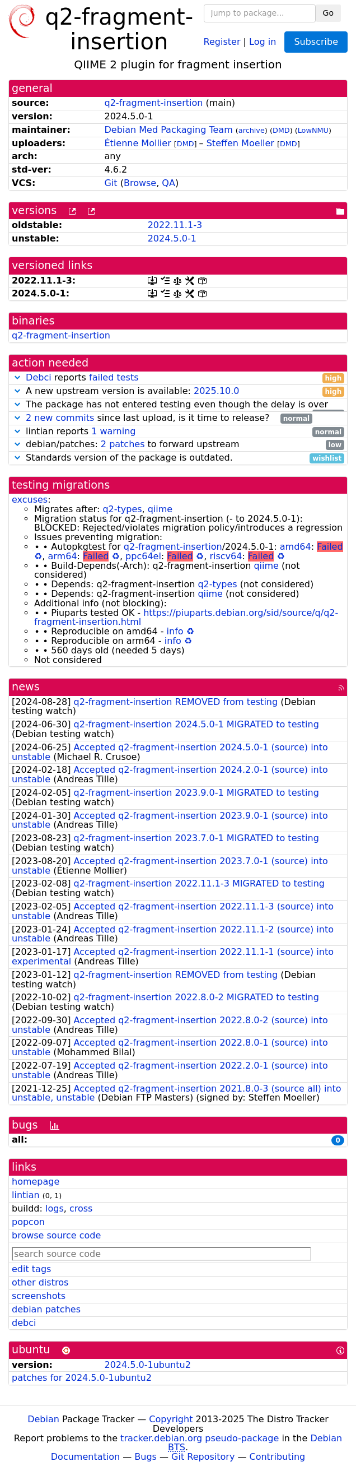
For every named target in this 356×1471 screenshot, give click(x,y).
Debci (38, 377)
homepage (35, 1181)
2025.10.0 (216, 391)
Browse (140, 183)
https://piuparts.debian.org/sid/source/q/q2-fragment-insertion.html (186, 617)
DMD (281, 130)
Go (328, 12)
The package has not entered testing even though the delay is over (178, 405)
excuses (30, 499)
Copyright (171, 1419)
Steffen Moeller (240, 143)
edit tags (31, 1269)
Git (110, 183)
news (26, 686)
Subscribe (316, 41)
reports (178, 378)
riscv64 (225, 556)
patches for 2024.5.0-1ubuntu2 (82, 1377)
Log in (262, 41)
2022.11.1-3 (175, 225)
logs (54, 1208)
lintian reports (178, 432)
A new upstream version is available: (178, 391)
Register (222, 41)
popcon (28, 1222)
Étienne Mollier (137, 143)
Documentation (85, 1456)
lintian (26, 1195)
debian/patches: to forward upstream (178, 444)
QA (168, 183)
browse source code (56, 1235)
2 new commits (60, 417)
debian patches (46, 1309)
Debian (43, 1419)
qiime (160, 509)
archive (251, 130)
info (175, 631)
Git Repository (203, 1456)
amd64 (295, 546)
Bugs (145, 1456)
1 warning (113, 431)
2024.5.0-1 (172, 238)
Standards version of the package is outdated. (178, 458)
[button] (17, 377)
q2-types (122, 509)
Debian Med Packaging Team (168, 129)
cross (80, 1208)
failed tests (113, 377)
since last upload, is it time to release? (162, 418)
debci (24, 1322)
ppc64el (143, 556)
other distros (40, 1282)
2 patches (123, 444)
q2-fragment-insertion (153, 103)
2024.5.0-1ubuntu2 (147, 1364)
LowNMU (313, 130)
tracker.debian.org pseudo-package (199, 1438)
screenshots (38, 1296)
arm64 (62, 556)
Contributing (278, 1456)
